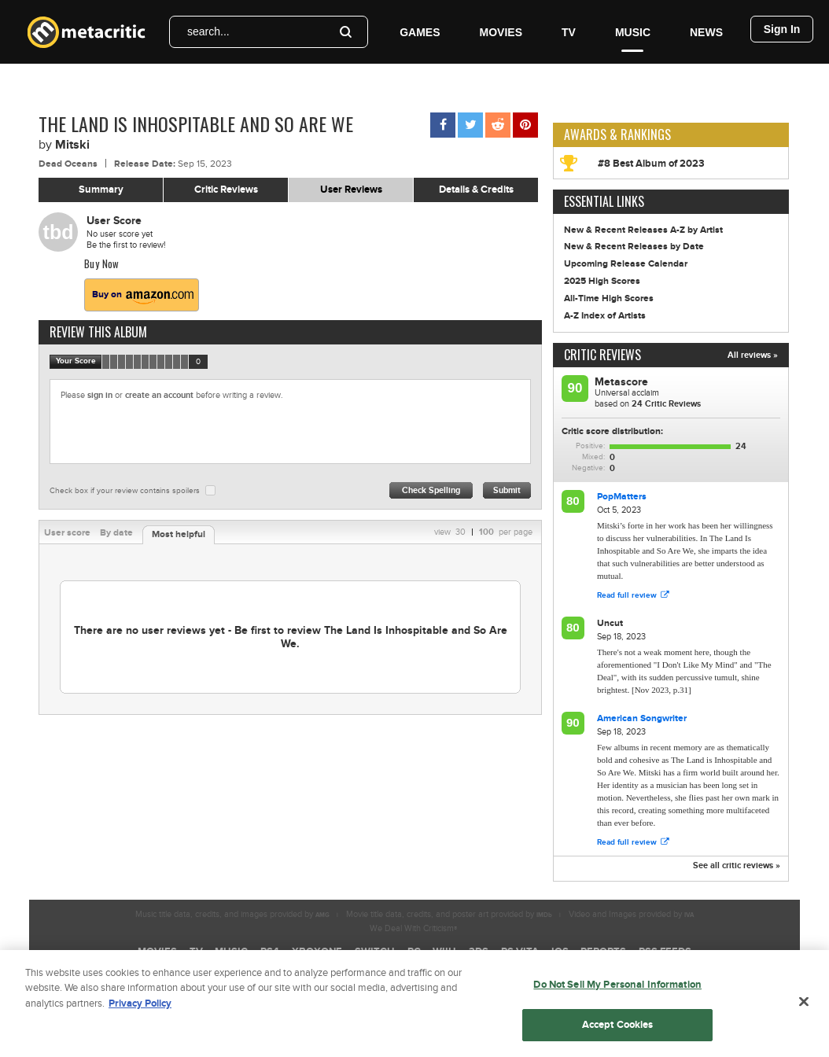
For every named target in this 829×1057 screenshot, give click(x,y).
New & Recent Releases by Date (634, 246)
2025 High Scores (602, 281)
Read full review (633, 595)
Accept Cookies (618, 1031)
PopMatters (622, 497)
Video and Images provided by (631, 914)
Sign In (782, 29)
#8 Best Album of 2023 (651, 163)
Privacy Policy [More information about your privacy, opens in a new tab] (140, 1010)
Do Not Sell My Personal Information (617, 991)
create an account (159, 395)
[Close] (804, 1008)
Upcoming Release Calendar (625, 264)
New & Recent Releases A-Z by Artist (643, 230)
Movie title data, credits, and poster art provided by (449, 914)
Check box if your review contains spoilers (125, 490)
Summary (101, 189)
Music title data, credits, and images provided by (232, 914)
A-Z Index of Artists (605, 316)
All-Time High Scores (609, 298)
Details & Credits (476, 189)
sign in (99, 395)
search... (208, 31)
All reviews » (753, 355)
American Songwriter (642, 718)
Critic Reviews (226, 189)
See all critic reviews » (736, 865)
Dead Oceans (68, 164)
